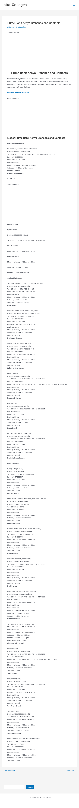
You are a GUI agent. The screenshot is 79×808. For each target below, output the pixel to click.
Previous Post (9, 771)
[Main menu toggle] (74, 4)
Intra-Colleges (14, 4)
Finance (11, 27)
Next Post (71, 771)
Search (30, 787)
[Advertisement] (37, 51)
